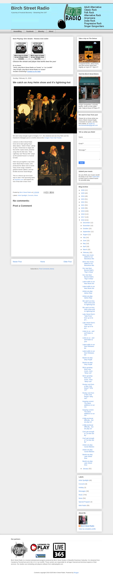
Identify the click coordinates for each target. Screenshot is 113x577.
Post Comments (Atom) (46, 269)
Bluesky (41, 31)
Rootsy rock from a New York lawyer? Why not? (88, 387)
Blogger (76, 572)
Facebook (29, 31)
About (51, 31)
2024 (83, 196)
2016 (83, 220)
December (86, 223)
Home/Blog (17, 31)
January (86, 469)
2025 (83, 193)
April (84, 246)
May (84, 243)
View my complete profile (87, 529)
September (87, 231)
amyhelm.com (18, 179)
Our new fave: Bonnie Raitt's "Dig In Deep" (88, 270)
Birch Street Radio (30, 8)
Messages (82, 491)
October (86, 228)
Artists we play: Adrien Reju (88, 292)
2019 (83, 211)
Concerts (30, 195)
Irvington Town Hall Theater (52, 138)
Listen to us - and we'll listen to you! (88, 333)
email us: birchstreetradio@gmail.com (88, 124)
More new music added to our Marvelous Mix (88, 257)
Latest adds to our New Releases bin (89, 346)
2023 (83, 199)
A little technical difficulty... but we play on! (88, 420)
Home (42, 262)
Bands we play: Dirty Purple (88, 358)
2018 (83, 214)
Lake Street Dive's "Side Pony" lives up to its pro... (89, 317)
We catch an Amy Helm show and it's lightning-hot (89, 303)
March (85, 249)
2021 (83, 205)
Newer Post (17, 262)
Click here (96, 177)
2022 (83, 202)
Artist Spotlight (22, 195)
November (86, 225)
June (85, 240)
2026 (83, 190)
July (84, 237)
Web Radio (82, 505)
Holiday (81, 487)
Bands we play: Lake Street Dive (88, 456)
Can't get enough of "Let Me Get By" (88, 433)
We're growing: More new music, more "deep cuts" (88, 370)
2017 (83, 217)
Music (36, 195)
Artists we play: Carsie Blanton (88, 446)
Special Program (84, 502)
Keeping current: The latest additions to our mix (89, 404)
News (81, 498)
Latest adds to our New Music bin (89, 282)
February (86, 252)
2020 (83, 208)
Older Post (68, 262)
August (85, 234)
